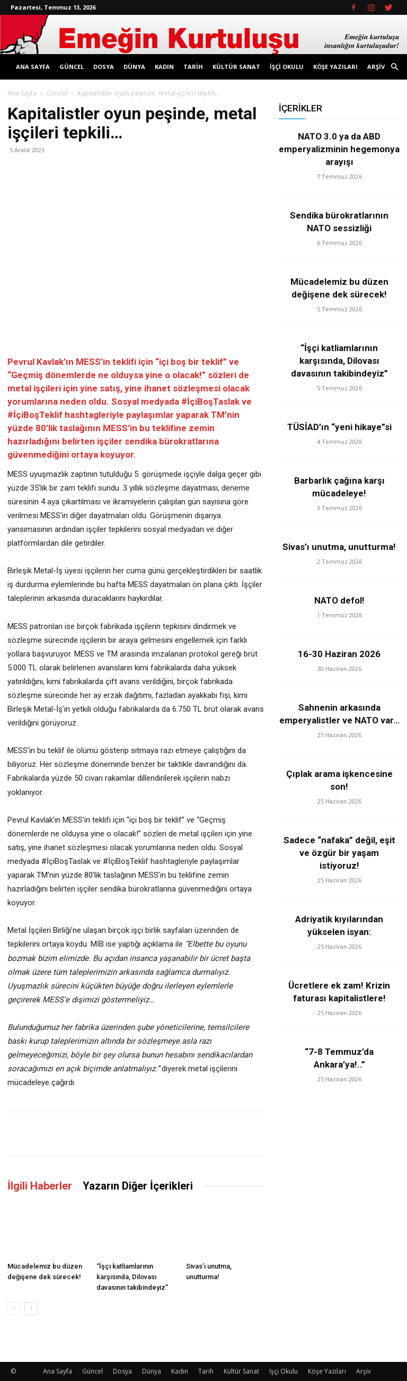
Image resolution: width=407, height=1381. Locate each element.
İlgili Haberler (39, 1185)
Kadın (164, 67)
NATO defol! (339, 600)
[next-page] (31, 1308)
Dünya (134, 67)
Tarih (193, 67)
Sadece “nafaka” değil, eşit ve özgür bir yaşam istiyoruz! (339, 853)
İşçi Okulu (287, 67)
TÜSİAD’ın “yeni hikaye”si (339, 427)
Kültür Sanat (236, 67)
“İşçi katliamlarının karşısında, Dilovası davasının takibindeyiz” (132, 1276)
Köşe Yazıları (335, 67)
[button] (394, 67)
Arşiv (376, 67)
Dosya (103, 67)
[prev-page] (14, 1308)
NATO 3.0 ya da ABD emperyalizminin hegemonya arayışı (339, 149)
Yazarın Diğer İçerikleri (138, 1185)
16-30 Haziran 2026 (339, 654)
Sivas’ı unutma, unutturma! (339, 546)
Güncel (71, 67)
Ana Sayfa (33, 67)
